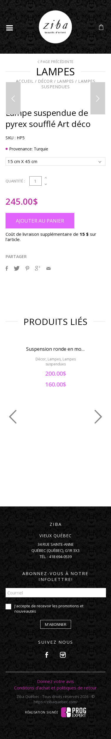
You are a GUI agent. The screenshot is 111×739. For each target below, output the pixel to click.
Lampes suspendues (68, 83)
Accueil (25, 81)
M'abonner (55, 624)
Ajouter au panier (40, 220)
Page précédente (55, 61)
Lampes (65, 81)
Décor (45, 81)
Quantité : (15, 181)
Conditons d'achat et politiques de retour (55, 688)
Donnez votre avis (55, 681)
